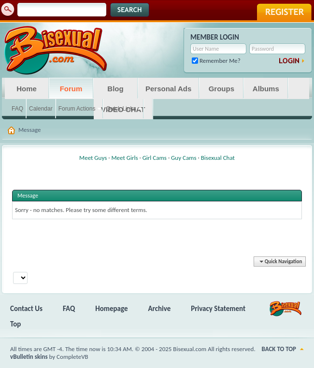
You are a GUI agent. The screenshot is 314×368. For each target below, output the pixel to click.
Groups (221, 89)
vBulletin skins (29, 356)
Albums (266, 89)
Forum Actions (77, 108)
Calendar (41, 108)
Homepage (111, 308)
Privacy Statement (218, 308)
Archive (159, 308)
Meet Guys (93, 157)
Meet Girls (124, 157)
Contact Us (26, 308)
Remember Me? (216, 60)
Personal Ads (168, 89)
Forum (71, 89)
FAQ (17, 108)
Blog (115, 89)
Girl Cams (155, 157)
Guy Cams (183, 157)
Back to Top (279, 349)
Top (15, 324)
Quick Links (121, 108)
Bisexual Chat (218, 157)
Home (26, 89)
